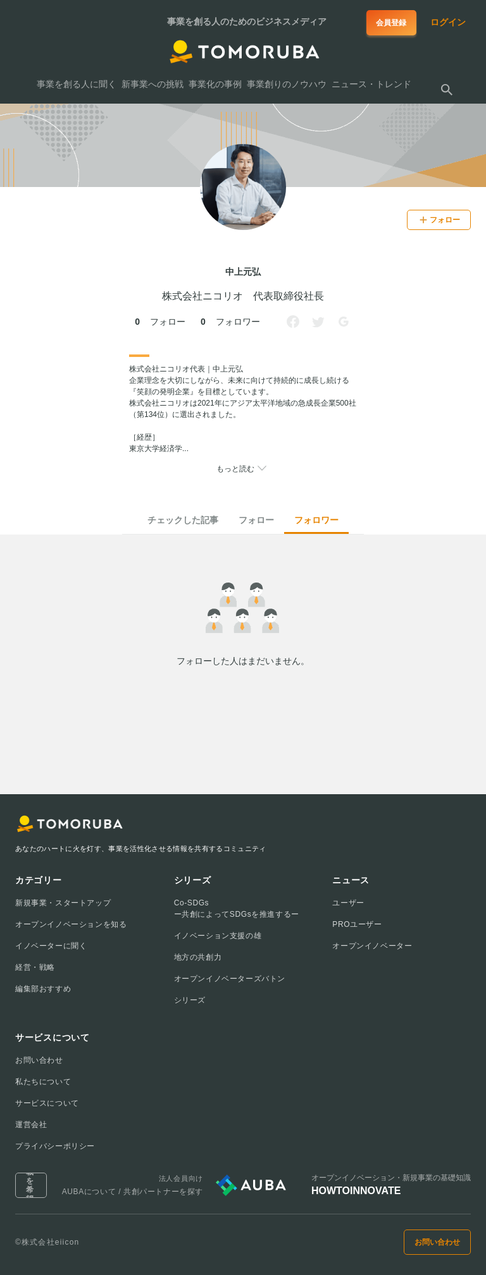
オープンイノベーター (372, 945)
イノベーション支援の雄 (218, 935)
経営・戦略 (35, 967)
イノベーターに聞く (51, 945)
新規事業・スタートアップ (63, 902)
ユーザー (348, 902)
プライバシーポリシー (55, 1146)
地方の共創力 (198, 957)
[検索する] (446, 89)
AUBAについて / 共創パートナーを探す (132, 1191)
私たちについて (43, 1081)
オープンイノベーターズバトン (229, 978)
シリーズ (190, 1000)
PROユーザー (357, 924)
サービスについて (47, 1103)
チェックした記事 (182, 520)
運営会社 (31, 1124)
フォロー (256, 520)
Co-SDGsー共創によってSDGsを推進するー (236, 908)
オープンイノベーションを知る (71, 924)
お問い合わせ (39, 1060)
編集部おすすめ (43, 988)
